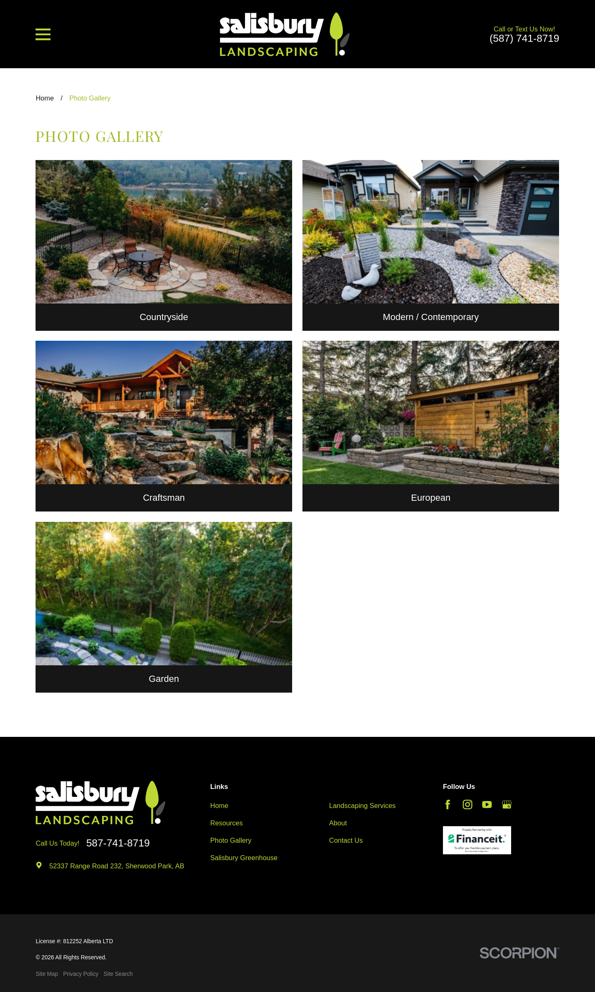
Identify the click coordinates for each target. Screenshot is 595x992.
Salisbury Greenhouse (244, 857)
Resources (226, 823)
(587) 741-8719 (524, 38)
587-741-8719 (118, 843)
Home (219, 805)
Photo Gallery (231, 840)
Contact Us (346, 840)
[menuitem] (47, 974)
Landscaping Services (362, 805)
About (338, 823)
